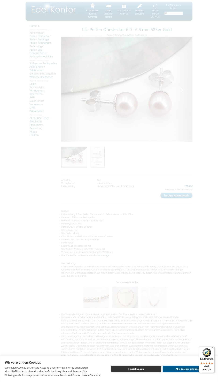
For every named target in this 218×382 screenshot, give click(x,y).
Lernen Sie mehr (91, 375)
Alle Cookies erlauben (188, 368)
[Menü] (213, 348)
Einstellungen (136, 368)
